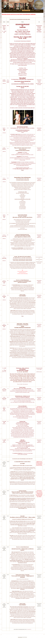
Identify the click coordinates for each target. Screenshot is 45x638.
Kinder (20, 10)
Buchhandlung (9, 10)
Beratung (15, 10)
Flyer (22, 170)
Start (4, 10)
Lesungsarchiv (29, 629)
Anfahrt (32, 10)
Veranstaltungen (26, 10)
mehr (4, 11)
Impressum (38, 10)
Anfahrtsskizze (39, 371)
